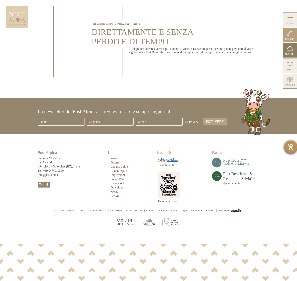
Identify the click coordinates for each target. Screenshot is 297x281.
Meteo (114, 191)
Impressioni (118, 175)
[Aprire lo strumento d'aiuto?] (290, 147)
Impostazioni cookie (192, 210)
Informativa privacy (167, 210)
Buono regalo (119, 170)
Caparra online (120, 166)
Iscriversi (215, 122)
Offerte (115, 162)
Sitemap (210, 210)
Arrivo (115, 195)
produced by (229, 211)
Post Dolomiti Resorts (102, 23)
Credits (149, 210)
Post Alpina (123, 23)
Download (117, 187)
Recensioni (117, 183)
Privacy (193, 121)
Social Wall (118, 179)
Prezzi (114, 158)
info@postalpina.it (49, 174)
